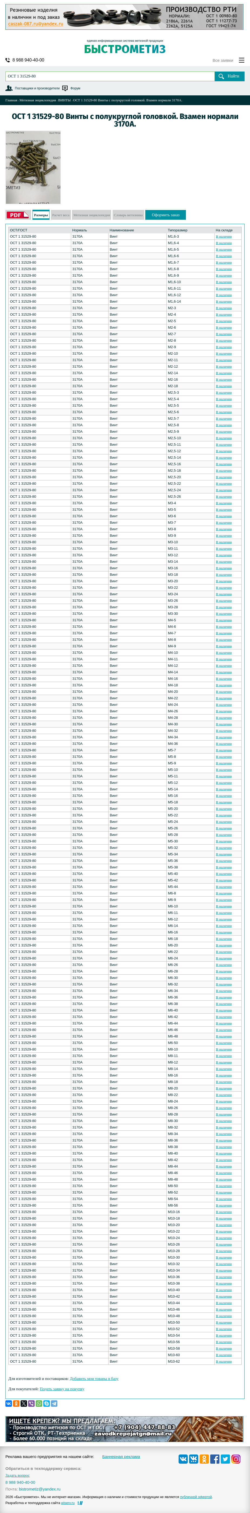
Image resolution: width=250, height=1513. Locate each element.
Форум (75, 88)
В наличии (224, 236)
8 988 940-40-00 (28, 60)
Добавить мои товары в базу (94, 1378)
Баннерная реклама (121, 1456)
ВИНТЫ (64, 100)
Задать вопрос (17, 1475)
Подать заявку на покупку (62, 1389)
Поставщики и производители (37, 88)
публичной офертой (196, 1497)
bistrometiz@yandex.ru (40, 1489)
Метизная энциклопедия (37, 100)
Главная (11, 100)
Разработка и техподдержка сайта (40, 1503)
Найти (233, 76)
